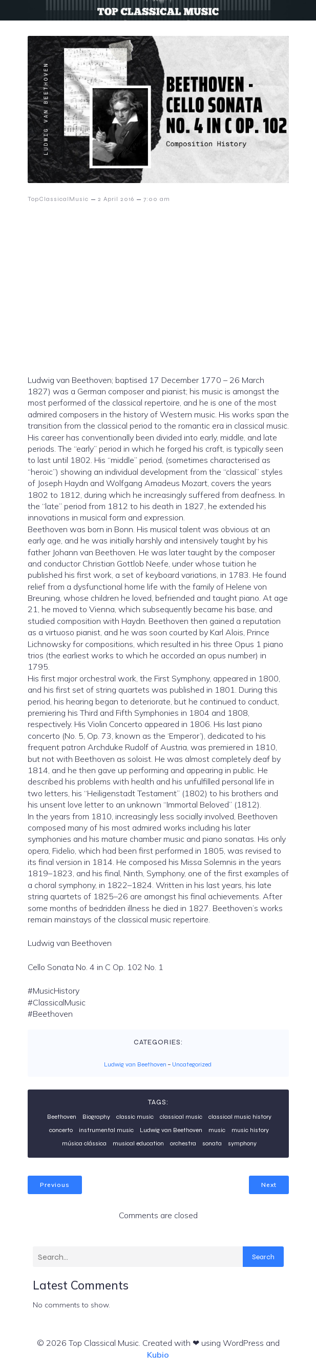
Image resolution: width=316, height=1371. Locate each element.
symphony (242, 1143)
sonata (212, 1143)
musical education (138, 1143)
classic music (135, 1116)
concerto (61, 1130)
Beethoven (61, 1116)
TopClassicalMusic (58, 199)
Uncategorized (192, 1064)
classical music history (239, 1116)
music (216, 1130)
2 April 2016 (116, 199)
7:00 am (156, 199)
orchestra (183, 1143)
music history (250, 1130)
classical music (181, 1116)
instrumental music (106, 1130)
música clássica (84, 1143)
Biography (96, 1116)
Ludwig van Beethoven (135, 1064)
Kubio (158, 1354)
